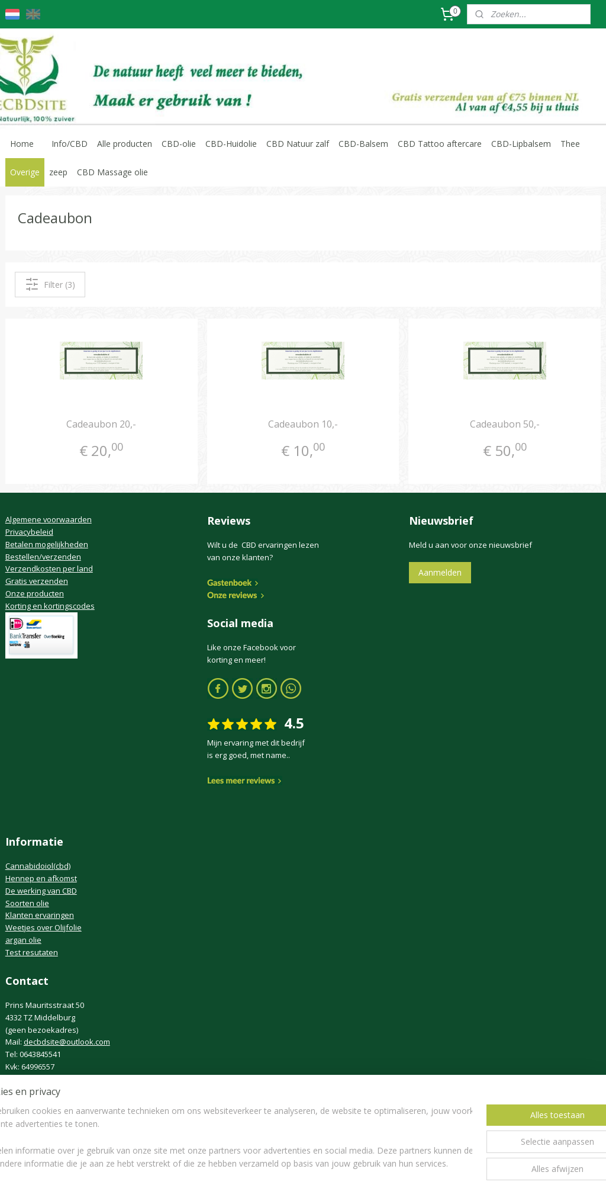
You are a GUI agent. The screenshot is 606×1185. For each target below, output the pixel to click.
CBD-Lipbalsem (521, 143)
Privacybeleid (29, 531)
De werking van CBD (41, 890)
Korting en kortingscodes (50, 605)
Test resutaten (31, 952)
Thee (570, 143)
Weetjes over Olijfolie (43, 927)
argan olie (23, 939)
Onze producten (34, 593)
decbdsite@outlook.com (67, 1041)
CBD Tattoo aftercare (440, 143)
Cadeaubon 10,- (303, 424)
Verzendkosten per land (49, 568)
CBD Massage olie (112, 172)
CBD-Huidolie (231, 143)
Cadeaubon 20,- (101, 424)
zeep (58, 172)
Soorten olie (27, 903)
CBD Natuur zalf (297, 143)
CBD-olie (179, 143)
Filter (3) (50, 284)
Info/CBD (69, 143)
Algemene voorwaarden (48, 519)
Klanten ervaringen (39, 915)
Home (22, 143)
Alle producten (124, 143)
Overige (25, 172)
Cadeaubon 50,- (505, 424)
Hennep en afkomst (41, 878)
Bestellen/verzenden (43, 556)
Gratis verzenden (36, 581)
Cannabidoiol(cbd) (37, 865)
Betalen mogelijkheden (46, 544)
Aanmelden (440, 572)
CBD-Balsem (363, 143)
